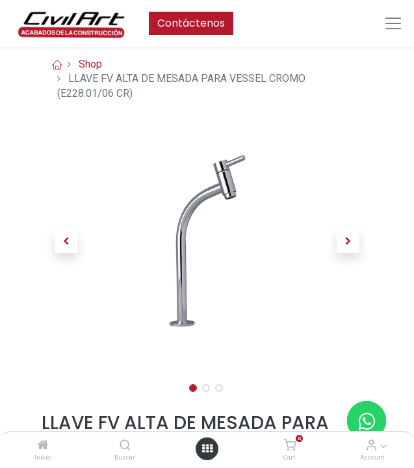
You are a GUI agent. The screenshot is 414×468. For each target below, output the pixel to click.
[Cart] (289, 445)
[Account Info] (371, 445)
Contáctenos (191, 23)
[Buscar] (125, 445)
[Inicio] (43, 445)
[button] (67, 241)
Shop (90, 64)
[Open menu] (207, 448)
